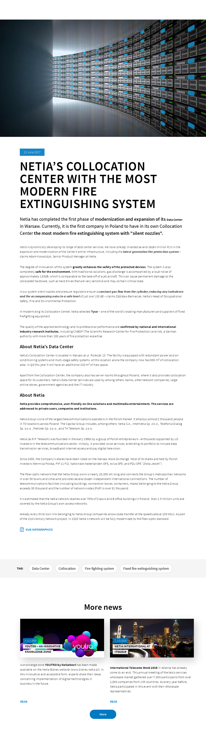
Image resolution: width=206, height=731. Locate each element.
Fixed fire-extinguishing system (146, 568)
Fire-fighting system (99, 568)
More (103, 715)
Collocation (67, 568)
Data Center (174, 220)
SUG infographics (39, 529)
